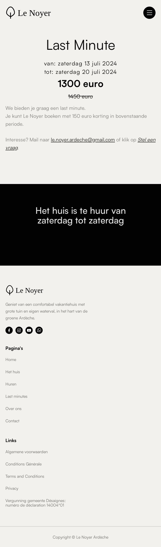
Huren (10, 384)
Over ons (13, 408)
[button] (149, 13)
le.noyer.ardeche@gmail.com (83, 140)
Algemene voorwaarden (26, 451)
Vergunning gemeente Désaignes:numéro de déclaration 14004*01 (35, 502)
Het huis (12, 371)
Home (10, 359)
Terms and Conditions (24, 476)
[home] (39, 13)
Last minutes (16, 396)
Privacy (11, 488)
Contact (12, 420)
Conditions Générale (23, 464)
